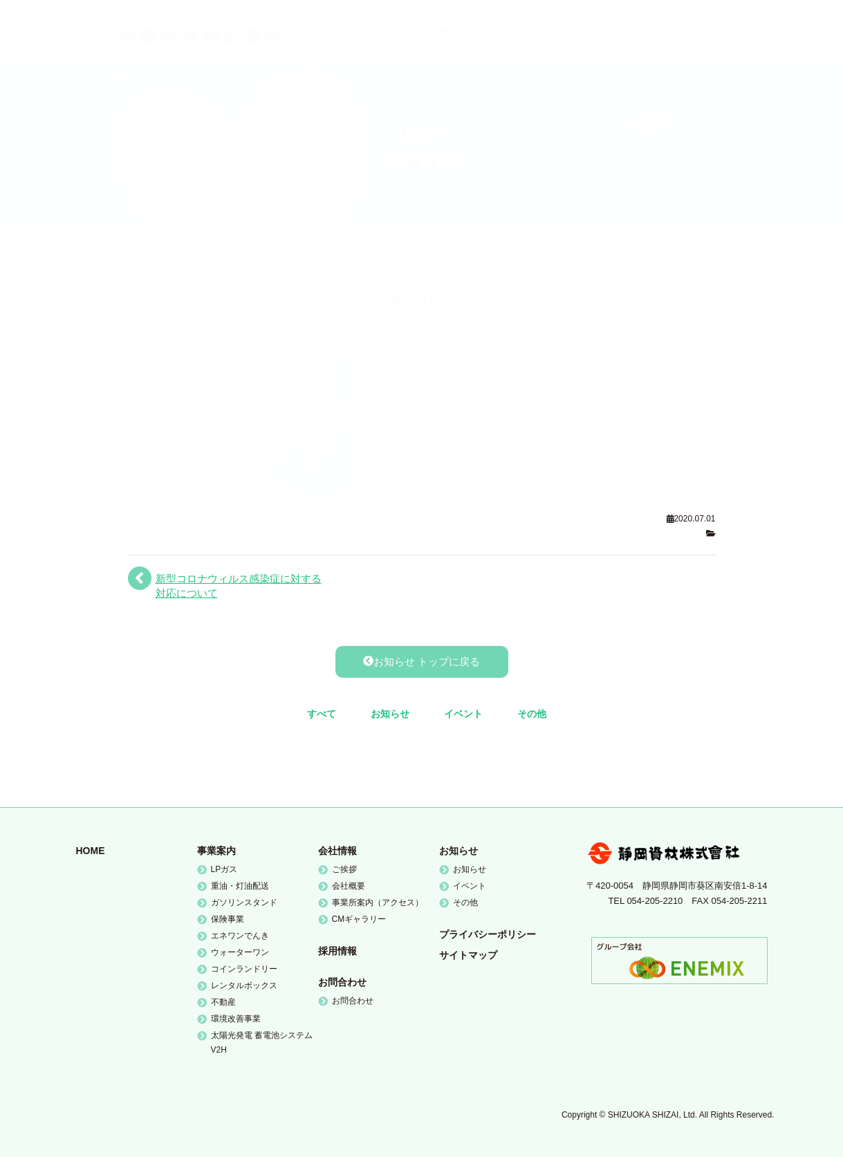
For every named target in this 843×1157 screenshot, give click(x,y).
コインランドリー (244, 969)
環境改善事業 (236, 1019)
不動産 (223, 1002)
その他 (531, 713)
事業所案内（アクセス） (377, 902)
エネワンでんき (240, 936)
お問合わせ (342, 982)
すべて (321, 713)
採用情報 (337, 950)
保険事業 (227, 919)
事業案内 (216, 850)
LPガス (224, 869)
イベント (463, 713)
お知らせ (390, 713)
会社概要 (348, 886)
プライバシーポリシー (487, 934)
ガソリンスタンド (244, 902)
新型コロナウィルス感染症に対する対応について (239, 586)
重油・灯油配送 (240, 886)
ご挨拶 (344, 869)
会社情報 (337, 850)
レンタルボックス (244, 985)
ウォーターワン (240, 952)
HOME (90, 850)
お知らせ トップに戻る (421, 661)
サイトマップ (468, 955)
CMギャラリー (359, 919)
